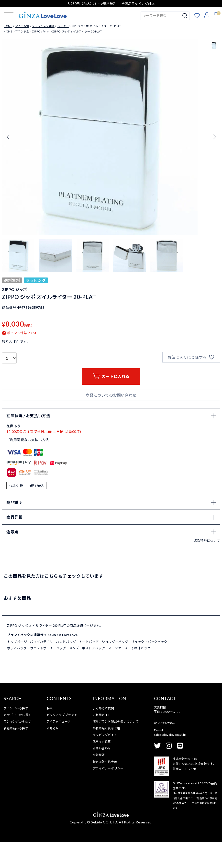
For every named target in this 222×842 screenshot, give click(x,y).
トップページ (17, 642)
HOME (8, 26)
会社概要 (99, 755)
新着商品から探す (16, 728)
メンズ (74, 648)
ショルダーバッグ (115, 642)
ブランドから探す (16, 708)
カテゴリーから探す (17, 715)
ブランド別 (22, 31)
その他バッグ (141, 648)
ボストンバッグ (93, 648)
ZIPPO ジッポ (40, 31)
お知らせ (53, 728)
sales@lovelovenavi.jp (170, 734)
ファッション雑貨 (43, 26)
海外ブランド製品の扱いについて (116, 721)
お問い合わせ (102, 748)
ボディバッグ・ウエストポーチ (30, 648)
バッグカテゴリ (41, 642)
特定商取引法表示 (105, 762)
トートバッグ (89, 642)
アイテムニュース (59, 721)
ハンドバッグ (66, 642)
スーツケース (118, 648)
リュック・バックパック (149, 642)
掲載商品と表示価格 (106, 728)
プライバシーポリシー (108, 768)
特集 (50, 708)
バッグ (61, 648)
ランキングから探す (17, 721)
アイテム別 (22, 26)
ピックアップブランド (62, 715)
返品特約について (207, 541)
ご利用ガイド (102, 715)
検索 (185, 15)
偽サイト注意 (102, 742)
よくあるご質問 (103, 708)
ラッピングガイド (105, 735)
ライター (63, 26)
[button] (18, 255)
